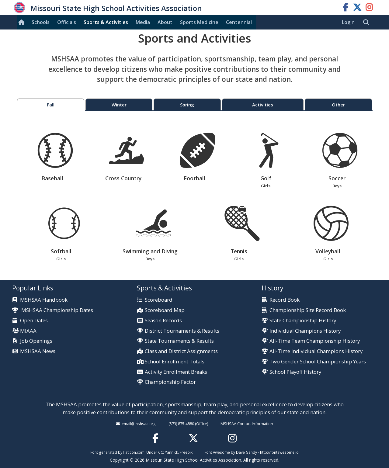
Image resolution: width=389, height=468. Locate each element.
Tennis (239, 234)
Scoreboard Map (165, 310)
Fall (50, 105)
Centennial (239, 22)
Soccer (336, 161)
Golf (265, 161)
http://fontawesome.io (279, 452)
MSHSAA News (37, 351)
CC (160, 452)
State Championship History (302, 321)
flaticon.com (133, 452)
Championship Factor (170, 382)
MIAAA (28, 331)
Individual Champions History (305, 331)
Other (338, 105)
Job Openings (36, 341)
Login (348, 22)
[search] (368, 22)
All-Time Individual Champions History (316, 351)
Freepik (186, 452)
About (165, 22)
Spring (187, 105)
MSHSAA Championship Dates (52, 310)
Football (197, 157)
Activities (262, 105)
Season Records (163, 321)
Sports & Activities (106, 22)
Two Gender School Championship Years (317, 362)
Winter (119, 105)
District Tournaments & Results (182, 331)
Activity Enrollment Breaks (176, 372)
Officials (66, 22)
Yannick (171, 452)
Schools (41, 22)
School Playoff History (295, 372)
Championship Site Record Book (307, 310)
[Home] (22, 22)
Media (143, 22)
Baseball (55, 157)
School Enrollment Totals (174, 362)
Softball (61, 234)
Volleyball (328, 234)
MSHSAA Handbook (44, 300)
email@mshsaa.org (139, 423)
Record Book (284, 300)
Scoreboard (158, 300)
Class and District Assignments (181, 351)
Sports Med (199, 22)
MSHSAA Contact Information (247, 423)
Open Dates (34, 321)
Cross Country (126, 157)
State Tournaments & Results (179, 341)
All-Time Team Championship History (314, 341)
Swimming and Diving (150, 234)
